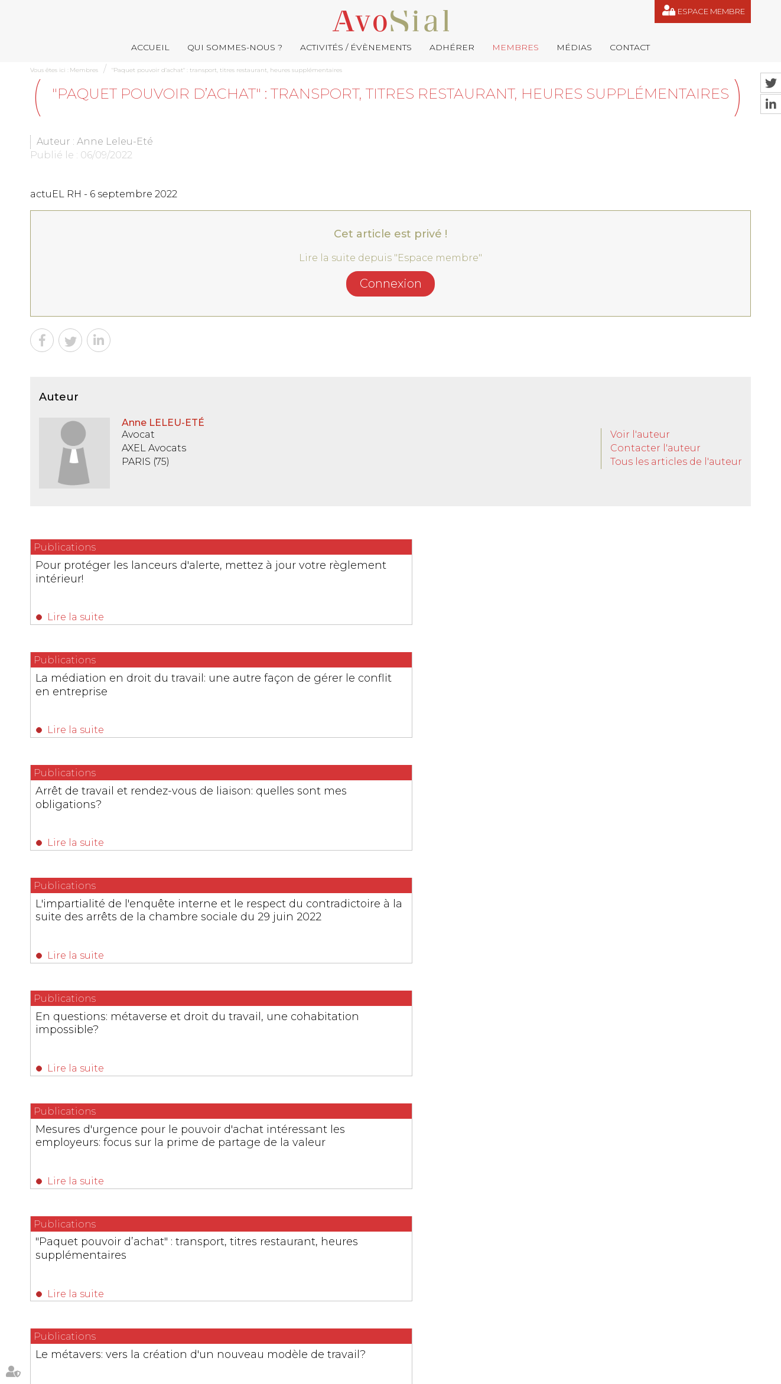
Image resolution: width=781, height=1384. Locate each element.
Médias (574, 47)
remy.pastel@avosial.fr (444, 1239)
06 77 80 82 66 (84, 1256)
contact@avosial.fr (559, 1239)
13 (439, 918)
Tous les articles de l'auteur (676, 461)
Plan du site (385, 1371)
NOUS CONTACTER (96, 1333)
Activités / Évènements (356, 47)
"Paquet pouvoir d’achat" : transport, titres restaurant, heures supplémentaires (227, 70)
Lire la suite (76, 617)
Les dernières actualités (390, 992)
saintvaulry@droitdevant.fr (509, 1298)
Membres (515, 47)
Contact (630, 47)
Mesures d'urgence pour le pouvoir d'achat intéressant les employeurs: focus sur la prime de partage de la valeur (639, 705)
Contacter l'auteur (655, 448)
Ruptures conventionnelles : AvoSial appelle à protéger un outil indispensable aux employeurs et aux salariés (384, 1037)
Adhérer (451, 47)
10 (392, 918)
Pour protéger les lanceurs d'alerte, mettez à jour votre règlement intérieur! (130, 577)
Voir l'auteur (640, 434)
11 (407, 918)
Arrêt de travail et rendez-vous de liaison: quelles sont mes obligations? (634, 577)
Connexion (391, 283)
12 (424, 918)
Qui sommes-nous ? (234, 47)
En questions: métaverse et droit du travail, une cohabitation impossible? (389, 692)
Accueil (150, 47)
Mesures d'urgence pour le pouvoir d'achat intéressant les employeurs (638, 812)
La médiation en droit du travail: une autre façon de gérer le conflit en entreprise (388, 577)
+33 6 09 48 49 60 (635, 1298)
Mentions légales (441, 1371)
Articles (553, 1371)
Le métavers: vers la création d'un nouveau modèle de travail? (380, 812)
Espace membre (711, 11)
